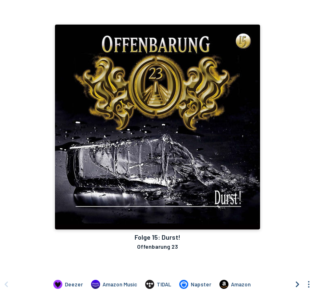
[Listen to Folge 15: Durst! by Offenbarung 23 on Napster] (195, 284)
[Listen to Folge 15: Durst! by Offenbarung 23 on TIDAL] (158, 284)
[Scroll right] (297, 284)
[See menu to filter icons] (309, 284)
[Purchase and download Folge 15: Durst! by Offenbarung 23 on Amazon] (235, 284)
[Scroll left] (6, 284)
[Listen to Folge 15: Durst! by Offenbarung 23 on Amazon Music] (114, 284)
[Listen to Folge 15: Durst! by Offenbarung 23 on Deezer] (68, 284)
